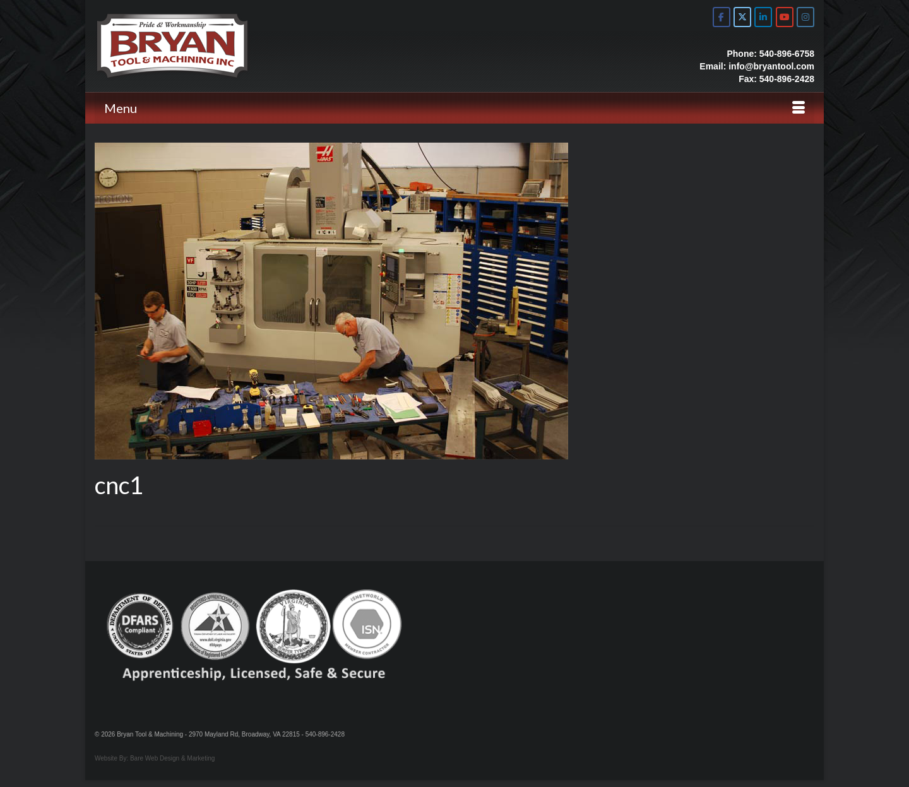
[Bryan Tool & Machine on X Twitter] (742, 17)
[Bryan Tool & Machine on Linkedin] (763, 17)
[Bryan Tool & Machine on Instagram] (805, 17)
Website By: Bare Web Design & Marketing (155, 758)
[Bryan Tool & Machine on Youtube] (784, 17)
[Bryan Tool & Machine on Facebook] (721, 17)
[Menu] (454, 108)
